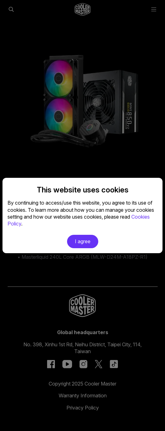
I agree (82, 241)
